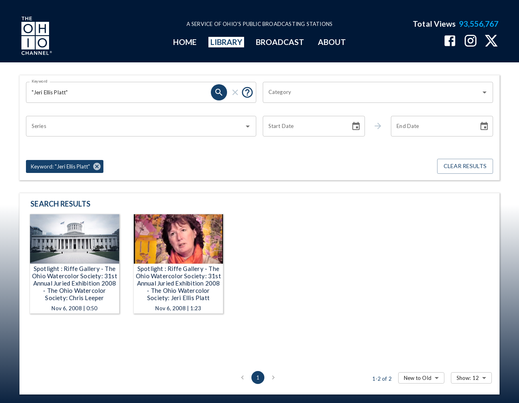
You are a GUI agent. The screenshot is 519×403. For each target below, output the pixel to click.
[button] (64, 166)
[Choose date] (356, 126)
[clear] (235, 92)
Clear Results (465, 166)
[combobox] (371, 92)
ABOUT (332, 42)
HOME (185, 42)
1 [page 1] (257, 377)
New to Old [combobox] (417, 378)
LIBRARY (226, 42)
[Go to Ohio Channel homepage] (35, 37)
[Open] (484, 92)
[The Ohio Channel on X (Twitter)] (491, 41)
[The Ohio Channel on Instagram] (470, 41)
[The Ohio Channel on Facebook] (450, 41)
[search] (219, 92)
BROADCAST (280, 42)
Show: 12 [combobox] (468, 378)
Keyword (40, 81)
